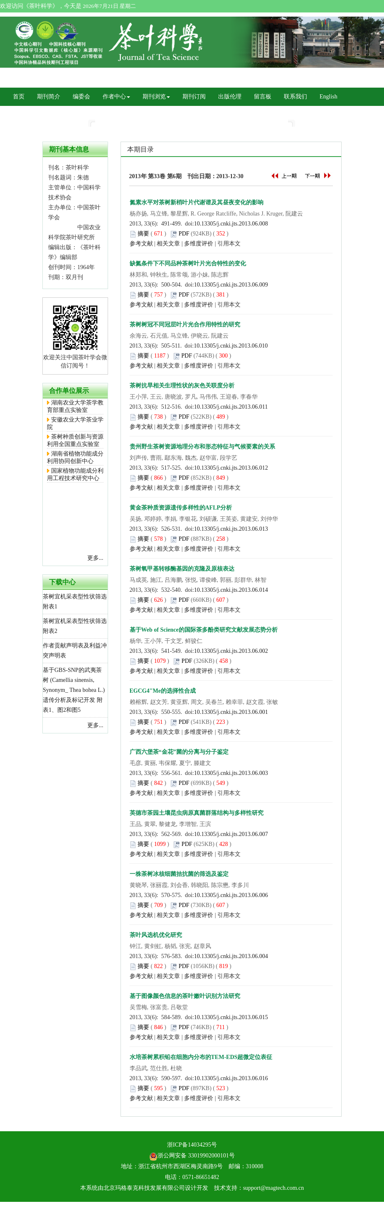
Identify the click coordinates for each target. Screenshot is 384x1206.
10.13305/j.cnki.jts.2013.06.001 (231, 712)
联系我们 (295, 96)
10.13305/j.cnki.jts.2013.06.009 (231, 285)
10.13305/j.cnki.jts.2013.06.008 (231, 224)
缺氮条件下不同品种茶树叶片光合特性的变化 (188, 263)
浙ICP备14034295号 (192, 1145)
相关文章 (168, 243)
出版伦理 (229, 96)
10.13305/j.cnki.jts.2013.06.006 (231, 895)
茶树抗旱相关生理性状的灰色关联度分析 (182, 385)
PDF (184, 233)
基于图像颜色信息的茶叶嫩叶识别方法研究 (185, 996)
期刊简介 (48, 96)
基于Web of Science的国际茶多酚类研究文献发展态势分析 (204, 630)
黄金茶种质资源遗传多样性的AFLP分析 (181, 508)
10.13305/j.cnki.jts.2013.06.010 (231, 346)
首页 (19, 96)
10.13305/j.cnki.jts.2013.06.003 (231, 773)
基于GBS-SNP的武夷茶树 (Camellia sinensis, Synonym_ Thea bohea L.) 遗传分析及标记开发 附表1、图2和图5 (74, 690)
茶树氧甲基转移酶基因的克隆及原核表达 (182, 569)
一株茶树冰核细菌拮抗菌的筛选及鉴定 (179, 874)
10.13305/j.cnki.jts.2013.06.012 (231, 468)
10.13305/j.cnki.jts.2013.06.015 (231, 1017)
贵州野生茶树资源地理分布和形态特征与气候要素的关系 (202, 447)
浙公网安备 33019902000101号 (192, 1155)
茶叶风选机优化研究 (156, 935)
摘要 (143, 233)
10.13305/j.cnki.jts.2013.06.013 (231, 529)
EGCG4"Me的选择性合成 (163, 691)
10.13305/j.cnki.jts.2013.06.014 (231, 590)
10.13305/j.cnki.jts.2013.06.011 (231, 407)
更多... (95, 558)
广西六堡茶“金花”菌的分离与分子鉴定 (179, 752)
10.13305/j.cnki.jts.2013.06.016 (231, 1078)
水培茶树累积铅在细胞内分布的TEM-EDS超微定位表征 (201, 1057)
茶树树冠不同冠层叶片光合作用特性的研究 (185, 324)
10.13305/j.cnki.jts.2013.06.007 (231, 834)
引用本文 (229, 243)
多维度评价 (198, 243)
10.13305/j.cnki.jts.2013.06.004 (231, 956)
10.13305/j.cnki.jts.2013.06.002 (231, 651)
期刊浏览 (156, 96)
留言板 (262, 96)
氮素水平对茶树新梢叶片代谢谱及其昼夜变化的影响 (196, 202)
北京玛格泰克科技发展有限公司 (144, 1188)
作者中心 (116, 96)
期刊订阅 (194, 96)
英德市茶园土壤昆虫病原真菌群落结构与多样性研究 (196, 813)
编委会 (81, 96)
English (328, 96)
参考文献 (141, 243)
